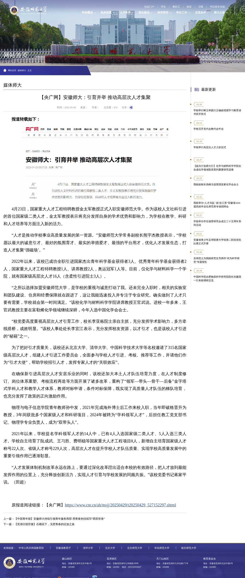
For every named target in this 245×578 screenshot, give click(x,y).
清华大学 (88, 548)
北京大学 (110, 548)
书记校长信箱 (217, 6)
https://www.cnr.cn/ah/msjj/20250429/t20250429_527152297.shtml (120, 505)
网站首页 (12, 70)
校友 (189, 6)
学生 (163, 6)
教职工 (176, 6)
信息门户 (149, 6)
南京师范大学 (188, 548)
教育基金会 (209, 558)
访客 (200, 6)
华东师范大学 (161, 548)
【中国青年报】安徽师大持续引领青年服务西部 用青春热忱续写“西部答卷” (59, 518)
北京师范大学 (134, 548)
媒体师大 (22, 70)
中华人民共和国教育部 (31, 548)
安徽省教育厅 (63, 548)
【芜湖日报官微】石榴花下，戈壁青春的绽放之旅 (44, 524)
